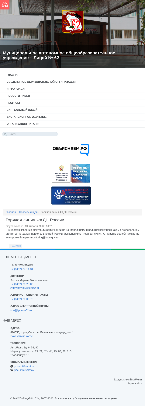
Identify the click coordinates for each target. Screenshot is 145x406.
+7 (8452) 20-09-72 (21, 299)
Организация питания (23, 123)
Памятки (15, 246)
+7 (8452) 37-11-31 (21, 269)
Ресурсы (13, 102)
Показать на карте (21, 336)
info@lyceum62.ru (21, 310)
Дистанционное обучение (27, 116)
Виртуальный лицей (22, 109)
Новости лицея (18, 95)
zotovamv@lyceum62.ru (24, 287)
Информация (16, 88)
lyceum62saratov (24, 366)
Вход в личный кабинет (128, 379)
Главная (13, 74)
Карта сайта (134, 383)
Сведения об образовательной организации (41, 81)
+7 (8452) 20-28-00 (21, 284)
